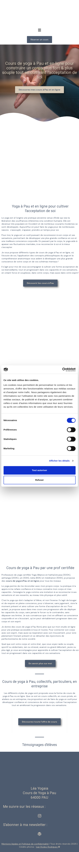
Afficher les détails (59, 460)
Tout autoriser (39, 470)
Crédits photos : (38, 846)
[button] (39, 30)
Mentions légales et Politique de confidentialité (25, 843)
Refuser (39, 480)
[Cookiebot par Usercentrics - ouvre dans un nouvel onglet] (62, 370)
